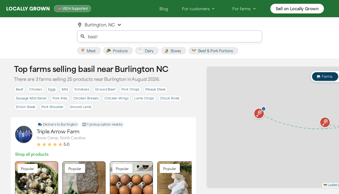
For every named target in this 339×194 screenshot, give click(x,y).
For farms (244, 8)
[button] (259, 113)
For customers (198, 8)
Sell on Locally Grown (297, 8)
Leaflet (330, 185)
